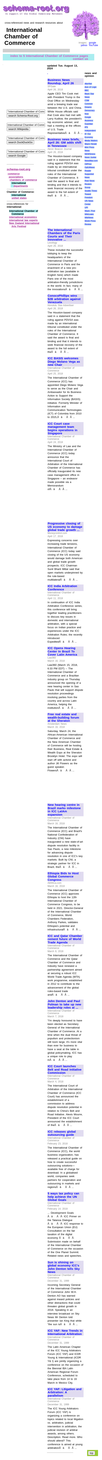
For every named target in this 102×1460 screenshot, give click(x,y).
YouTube (93, 45)
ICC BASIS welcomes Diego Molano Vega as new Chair (64, 361)
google (92, 42)
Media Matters (91, 141)
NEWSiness (90, 154)
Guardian (89, 124)
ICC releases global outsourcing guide (62, 1133)
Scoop (87, 187)
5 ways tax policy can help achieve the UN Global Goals (63, 1197)
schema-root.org (18, 169)
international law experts (23, 220)
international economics (23, 217)
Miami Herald (91, 144)
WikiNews (89, 218)
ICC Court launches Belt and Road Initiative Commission (65, 1069)
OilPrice (88, 164)
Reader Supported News (89, 174)
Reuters (88, 184)
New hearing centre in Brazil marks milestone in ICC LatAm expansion (64, 809)
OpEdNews (90, 167)
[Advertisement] (65, 211)
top (91, 1453)
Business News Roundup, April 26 (61, 81)
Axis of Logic (90, 87)
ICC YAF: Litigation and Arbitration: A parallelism (65, 1392)
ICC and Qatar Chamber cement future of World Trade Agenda (65, 939)
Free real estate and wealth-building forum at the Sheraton (63, 717)
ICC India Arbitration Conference (62, 588)
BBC (87, 90)
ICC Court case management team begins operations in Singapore (62, 428)
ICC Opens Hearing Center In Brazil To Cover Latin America (62, 651)
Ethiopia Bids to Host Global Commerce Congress (63, 876)
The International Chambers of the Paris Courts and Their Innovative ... (64, 234)
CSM (87, 100)
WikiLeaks (89, 214)
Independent (90, 131)
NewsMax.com (91, 161)
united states (19, 198)
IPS (86, 127)
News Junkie (90, 157)
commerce (14, 173)
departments (21, 186)
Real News (89, 181)
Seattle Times (91, 191)
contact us (80, 58)
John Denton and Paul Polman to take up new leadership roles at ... (64, 1004)
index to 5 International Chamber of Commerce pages (49, 55)
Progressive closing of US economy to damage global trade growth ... (65, 527)
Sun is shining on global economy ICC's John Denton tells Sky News (64, 1267)
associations (16, 177)
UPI (86, 208)
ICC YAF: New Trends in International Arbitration (65, 1332)
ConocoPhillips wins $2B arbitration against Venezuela (64, 299)
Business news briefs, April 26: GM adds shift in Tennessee (64, 142)
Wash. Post (90, 211)
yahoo (84, 45)
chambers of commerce (23, 180)
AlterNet (88, 84)
